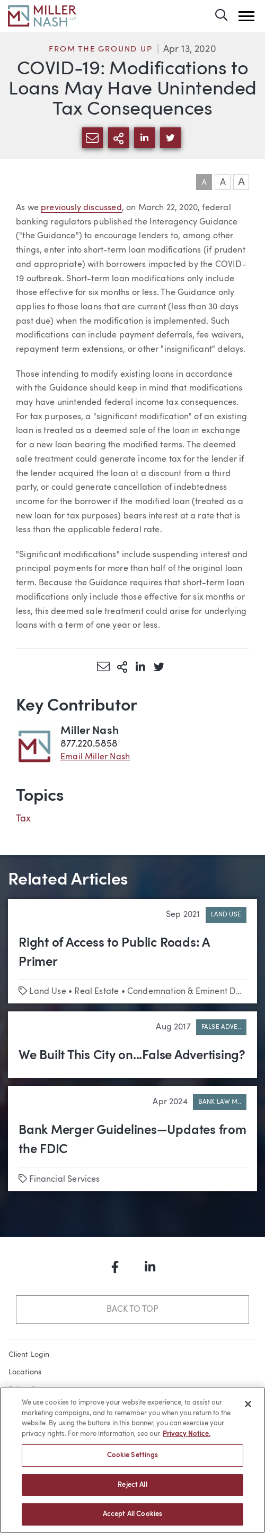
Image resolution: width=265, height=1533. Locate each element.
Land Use (226, 915)
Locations (25, 1372)
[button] (246, 16)
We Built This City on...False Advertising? (132, 1056)
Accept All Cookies (132, 1514)
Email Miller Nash (95, 757)
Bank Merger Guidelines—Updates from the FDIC (132, 1140)
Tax (23, 819)
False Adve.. (221, 1027)
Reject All (132, 1485)
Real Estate (96, 992)
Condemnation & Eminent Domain (194, 992)
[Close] (248, 1404)
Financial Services (64, 1179)
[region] (132, 1460)
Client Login (29, 1354)
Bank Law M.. (219, 1102)
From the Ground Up (100, 50)
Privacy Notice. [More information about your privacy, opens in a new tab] (186, 1434)
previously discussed (81, 208)
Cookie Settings (132, 1455)
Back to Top (132, 1309)
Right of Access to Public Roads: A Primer (114, 953)
